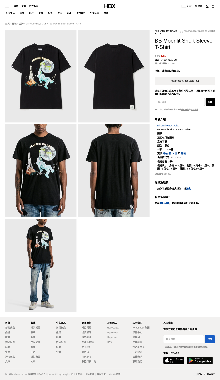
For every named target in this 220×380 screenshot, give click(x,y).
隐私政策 (194, 110)
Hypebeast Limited (18, 374)
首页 (7, 23)
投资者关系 (139, 347)
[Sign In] (207, 6)
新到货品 (10, 327)
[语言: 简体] (198, 6)
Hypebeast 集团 (141, 327)
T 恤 (175, 153)
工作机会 (137, 342)
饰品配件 (10, 342)
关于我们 (86, 347)
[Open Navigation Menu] (7, 6)
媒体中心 (137, 332)
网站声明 (89, 374)
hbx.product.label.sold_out (185, 80)
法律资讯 (137, 356)
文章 (7, 361)
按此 (188, 188)
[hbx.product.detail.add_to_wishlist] (197, 32)
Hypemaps (113, 332)
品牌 (21, 23)
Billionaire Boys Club (36, 23)
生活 (7, 352)
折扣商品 (10, 356)
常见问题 (86, 327)
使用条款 (185, 110)
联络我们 (137, 361)
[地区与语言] (204, 374)
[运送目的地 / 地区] (187, 6)
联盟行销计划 (89, 361)
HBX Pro (86, 356)
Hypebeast (113, 327)
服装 (183, 153)
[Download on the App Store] (173, 360)
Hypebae (112, 337)
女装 (23, 6)
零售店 (85, 352)
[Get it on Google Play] (200, 360)
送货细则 (86, 332)
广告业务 (137, 352)
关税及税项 (88, 342)
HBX (109, 342)
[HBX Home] (110, 6)
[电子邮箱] (180, 102)
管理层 (136, 337)
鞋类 (7, 347)
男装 (16, 6)
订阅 (210, 102)
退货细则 (86, 337)
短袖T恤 (167, 153)
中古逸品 (33, 6)
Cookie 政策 (114, 374)
